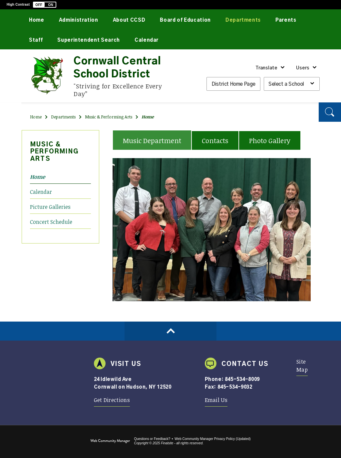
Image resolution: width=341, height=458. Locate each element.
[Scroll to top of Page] (170, 331)
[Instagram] (11, 125)
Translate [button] (266, 68)
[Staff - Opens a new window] (36, 39)
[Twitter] (11, 101)
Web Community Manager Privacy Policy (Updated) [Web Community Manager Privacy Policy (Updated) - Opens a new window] (212, 439)
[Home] (37, 19)
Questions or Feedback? (152, 439)
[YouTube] (11, 113)
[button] (44, 5)
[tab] (152, 140)
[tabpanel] (212, 230)
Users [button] (302, 68)
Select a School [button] (286, 84)
